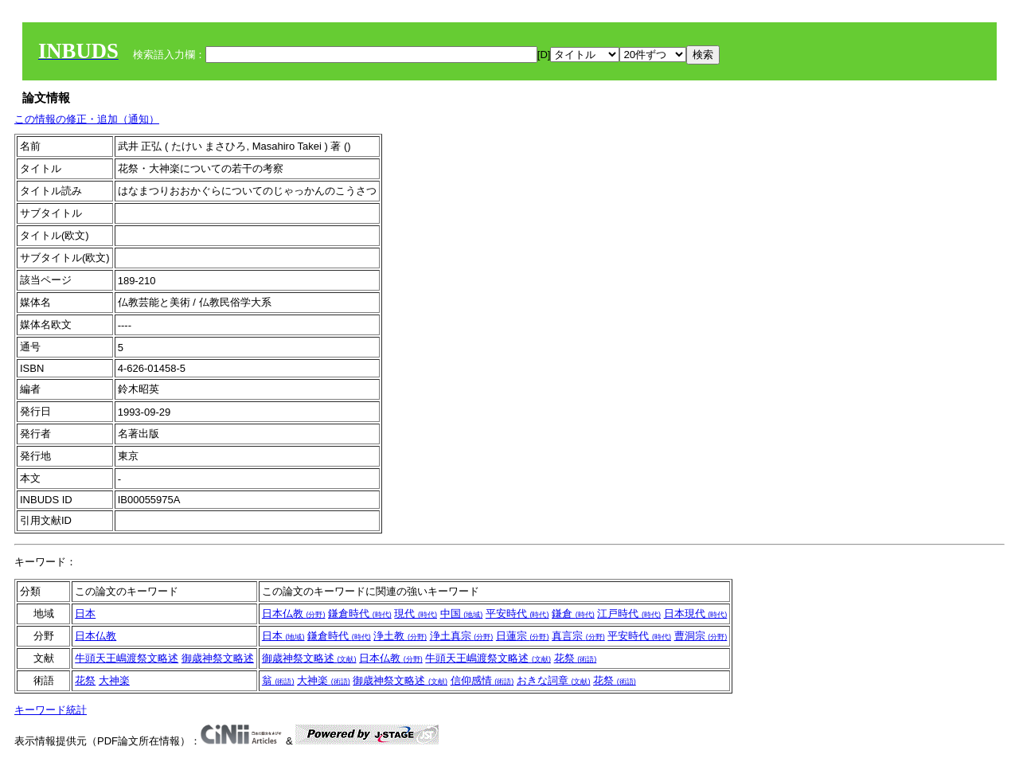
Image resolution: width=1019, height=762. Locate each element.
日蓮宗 (522, 636)
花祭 (575, 658)
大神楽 (114, 680)
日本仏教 (294, 613)
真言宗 (578, 636)
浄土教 (400, 636)
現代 (415, 613)
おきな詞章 (554, 680)
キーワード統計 (50, 710)
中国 (461, 613)
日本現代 (696, 613)
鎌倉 (573, 613)
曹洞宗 (701, 636)
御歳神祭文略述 (218, 658)
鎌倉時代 (360, 613)
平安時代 (517, 613)
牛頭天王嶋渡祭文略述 (126, 658)
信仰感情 (482, 680)
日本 (85, 613)
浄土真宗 (462, 636)
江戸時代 (629, 613)
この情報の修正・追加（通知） (86, 119)
